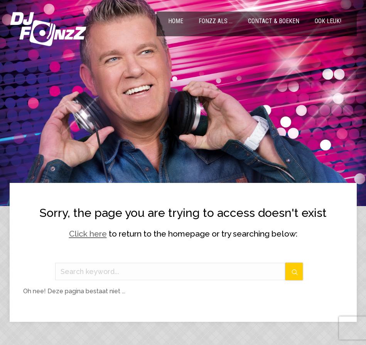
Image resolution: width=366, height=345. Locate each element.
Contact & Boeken (273, 21)
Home (175, 21)
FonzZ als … (216, 21)
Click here (88, 233)
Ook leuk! (328, 21)
